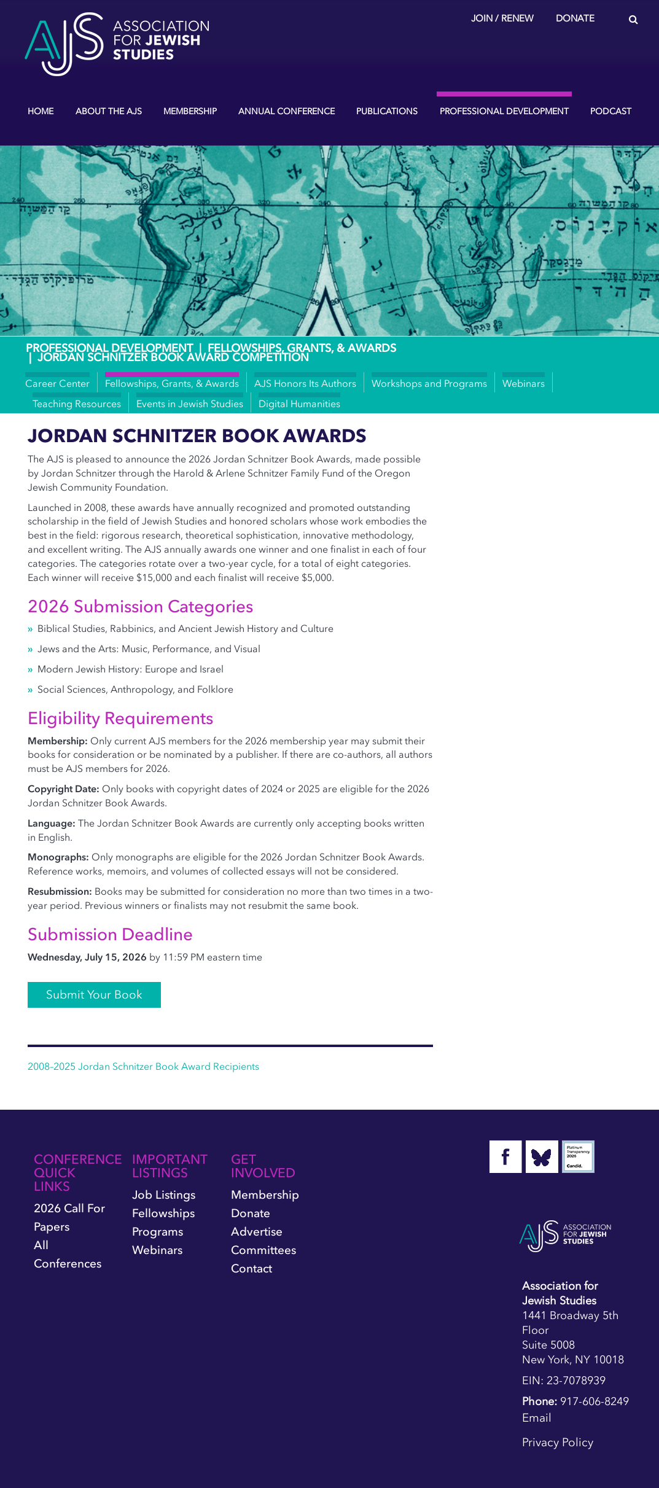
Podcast (610, 111)
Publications (387, 111)
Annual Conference (286, 111)
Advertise (257, 1232)
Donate (575, 18)
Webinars (523, 383)
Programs (157, 1232)
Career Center (57, 383)
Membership (190, 111)
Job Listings (163, 1195)
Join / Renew (502, 18)
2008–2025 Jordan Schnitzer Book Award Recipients (143, 1066)
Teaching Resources (77, 403)
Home (40, 111)
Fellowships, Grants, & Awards (302, 348)
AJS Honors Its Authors (305, 383)
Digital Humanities (299, 403)
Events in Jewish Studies (189, 403)
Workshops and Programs (429, 383)
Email (537, 1418)
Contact (251, 1268)
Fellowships (163, 1213)
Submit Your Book (94, 994)
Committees (263, 1250)
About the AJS (109, 111)
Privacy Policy (557, 1442)
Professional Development (504, 111)
